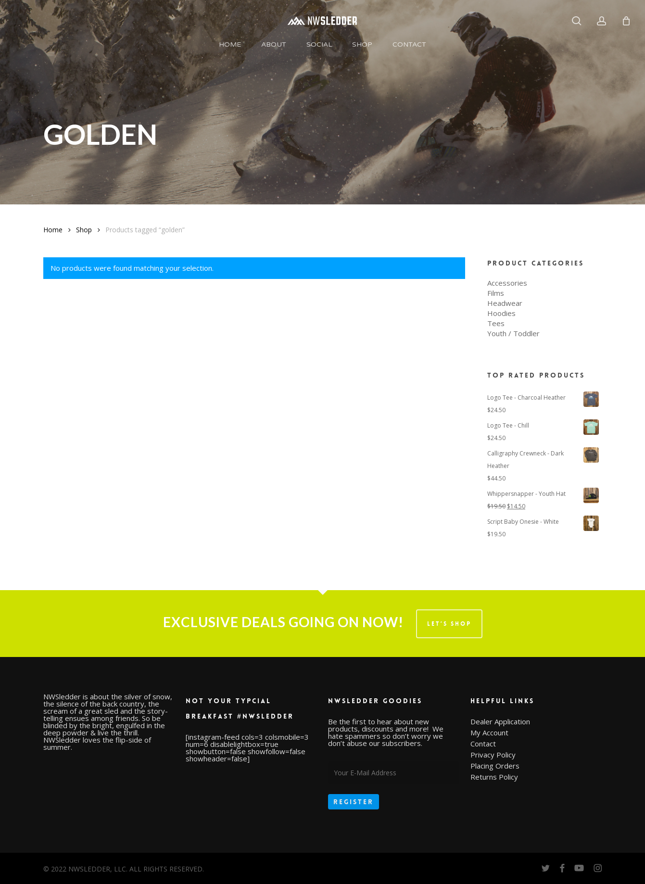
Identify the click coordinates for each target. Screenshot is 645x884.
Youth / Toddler (513, 333)
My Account (489, 732)
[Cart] (626, 20)
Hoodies (501, 313)
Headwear (504, 303)
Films (495, 293)
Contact (483, 743)
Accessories (507, 283)
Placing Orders (494, 766)
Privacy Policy (493, 754)
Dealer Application (500, 721)
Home (53, 229)
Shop (84, 229)
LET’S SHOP (449, 624)
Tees (496, 323)
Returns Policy (494, 777)
